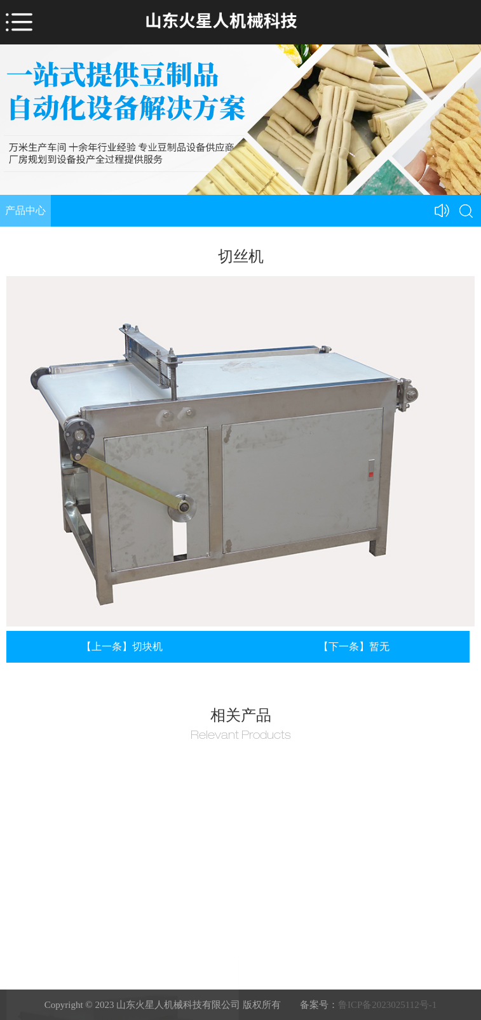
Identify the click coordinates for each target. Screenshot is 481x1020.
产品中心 (25, 210)
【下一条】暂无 (354, 646)
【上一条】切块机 (122, 646)
